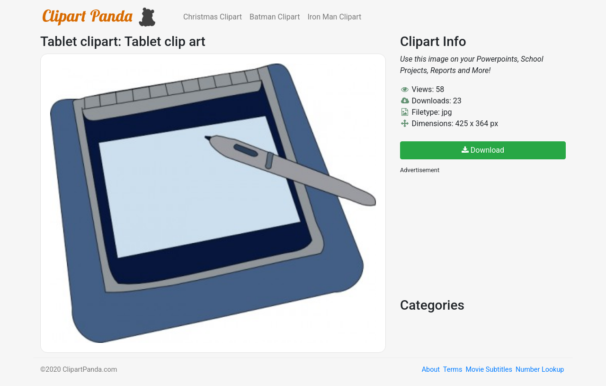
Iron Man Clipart (334, 16)
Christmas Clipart (212, 16)
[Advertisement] (471, 234)
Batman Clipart (275, 16)
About (431, 370)
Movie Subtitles (488, 370)
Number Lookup (540, 370)
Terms (452, 370)
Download (483, 150)
